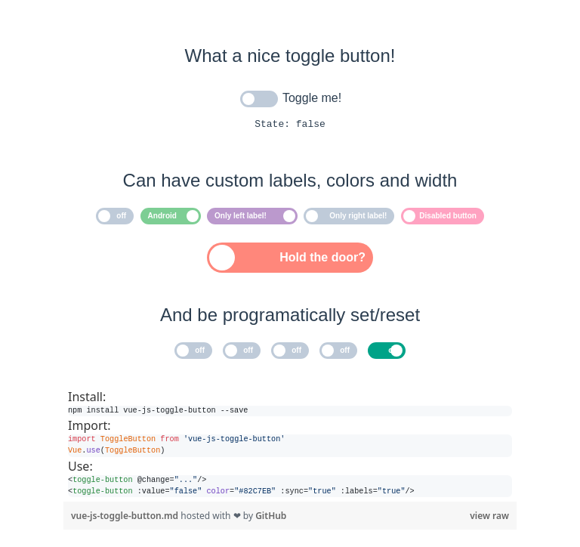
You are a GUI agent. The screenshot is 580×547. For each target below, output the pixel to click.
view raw (489, 517)
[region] (290, 445)
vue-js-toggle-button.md (125, 517)
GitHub (270, 517)
